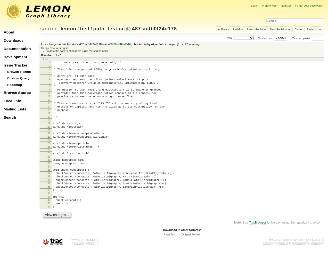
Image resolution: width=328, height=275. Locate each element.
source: (49, 28)
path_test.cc (109, 28)
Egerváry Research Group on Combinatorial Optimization (293, 270)
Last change (49, 44)
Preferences (269, 5)
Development (15, 57)
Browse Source (17, 93)
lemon (68, 28)
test (85, 28)
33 (49, 188)
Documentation (17, 49)
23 (49, 151)
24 (49, 155)
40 (49, 217)
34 (49, 192)
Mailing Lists (15, 109)
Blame (298, 29)
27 (49, 166)
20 (49, 139)
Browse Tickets (19, 72)
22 (49, 147)
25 (49, 158)
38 (49, 209)
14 (49, 116)
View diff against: (308, 38)
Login (254, 5)
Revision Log (314, 29)
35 (49, 196)
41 (49, 220)
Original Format (191, 261)
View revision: (265, 38)
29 (49, 174)
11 (49, 103)
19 (49, 135)
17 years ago (193, 44)
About (9, 32)
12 (49, 107)
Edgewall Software (84, 270)
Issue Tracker (15, 65)
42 (49, 224)
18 (49, 132)
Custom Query (18, 78)
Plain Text (169, 261)
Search (10, 117)
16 (49, 124)
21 (49, 143)
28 (49, 169)
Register (286, 5)
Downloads (14, 40)
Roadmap (14, 85)
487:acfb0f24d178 (154, 28)
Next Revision (278, 29)
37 (49, 205)
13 (49, 111)
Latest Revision (256, 29)
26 (49, 162)
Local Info (12, 101)
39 (49, 213)
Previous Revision (232, 29)
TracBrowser (257, 249)
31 (49, 181)
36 (49, 201)
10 (49, 99)
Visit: (229, 38)
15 (49, 120)
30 (49, 177)
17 (49, 128)
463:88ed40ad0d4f (119, 44)
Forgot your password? (309, 5)
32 (49, 185)
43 (49, 228)
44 (49, 233)
